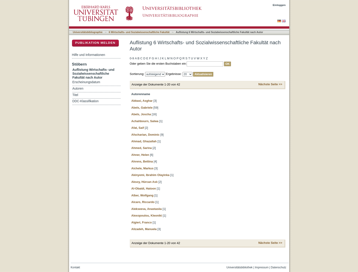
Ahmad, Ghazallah (144, 141)
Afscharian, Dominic (145, 134)
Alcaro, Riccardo (143, 202)
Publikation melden (95, 42)
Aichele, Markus (142, 168)
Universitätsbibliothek (239, 267)
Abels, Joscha (141, 114)
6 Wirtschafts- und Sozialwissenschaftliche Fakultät (139, 32)
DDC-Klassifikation (85, 101)
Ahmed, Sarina (141, 148)
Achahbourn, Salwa (144, 121)
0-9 (132, 58)
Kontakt (75, 267)
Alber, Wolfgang (142, 195)
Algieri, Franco (141, 222)
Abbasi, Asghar (142, 100)
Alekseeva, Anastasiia (146, 209)
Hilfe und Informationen (88, 55)
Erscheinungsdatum (86, 82)
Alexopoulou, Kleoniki (146, 215)
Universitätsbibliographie (88, 32)
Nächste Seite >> (270, 84)
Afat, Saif (137, 127)
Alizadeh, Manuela (144, 229)
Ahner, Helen (140, 155)
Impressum (262, 267)
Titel (75, 95)
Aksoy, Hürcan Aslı (144, 182)
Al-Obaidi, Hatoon (143, 188)
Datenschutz (278, 267)
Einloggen (279, 4)
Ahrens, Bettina (142, 161)
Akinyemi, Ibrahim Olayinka (150, 175)
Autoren (77, 88)
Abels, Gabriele (142, 107)
